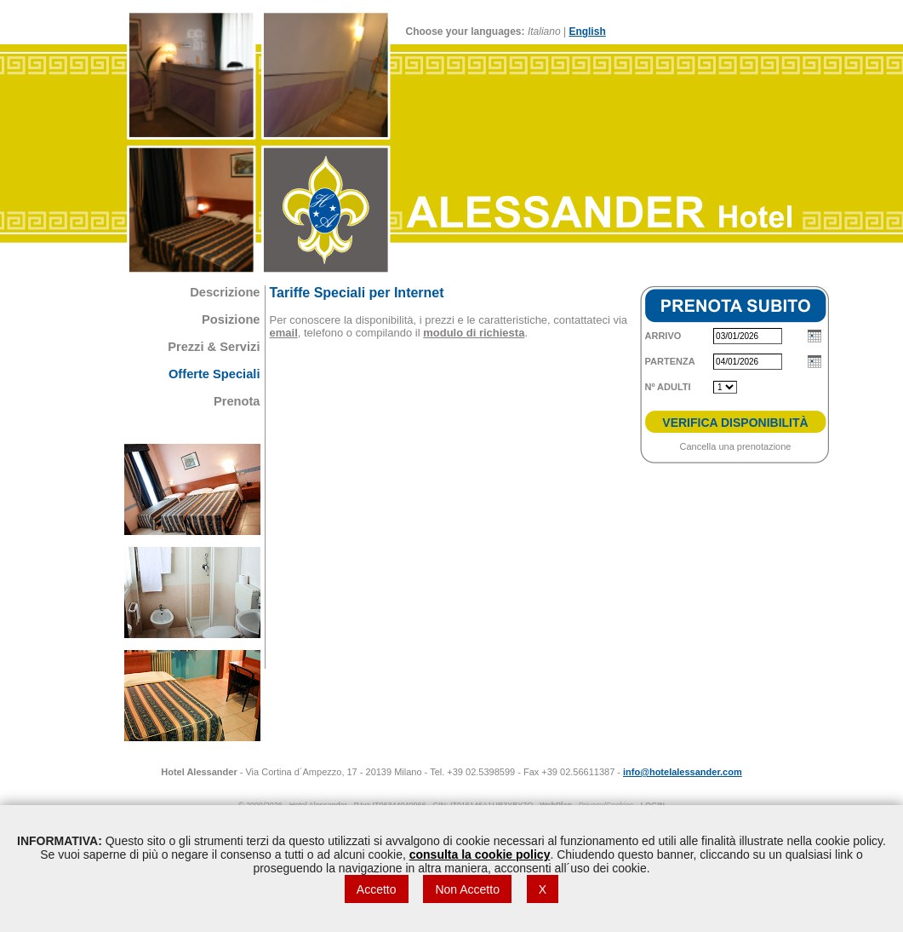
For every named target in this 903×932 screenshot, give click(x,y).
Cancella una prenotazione (736, 446)
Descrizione (225, 292)
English (587, 31)
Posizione (231, 319)
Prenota (237, 401)
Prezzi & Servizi (214, 347)
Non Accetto (467, 889)
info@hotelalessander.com (682, 772)
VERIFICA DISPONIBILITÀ (735, 422)
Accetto (377, 889)
